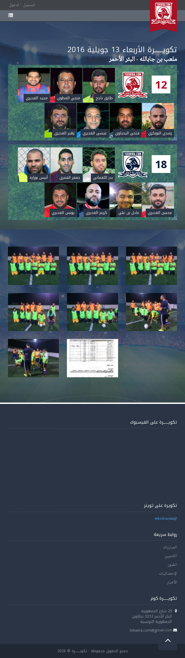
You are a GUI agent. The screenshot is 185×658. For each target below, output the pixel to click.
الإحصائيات (168, 573)
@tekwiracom (166, 518)
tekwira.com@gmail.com (151, 630)
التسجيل (29, 5)
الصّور (172, 565)
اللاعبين (170, 556)
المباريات (170, 547)
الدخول (14, 5)
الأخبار (172, 582)
